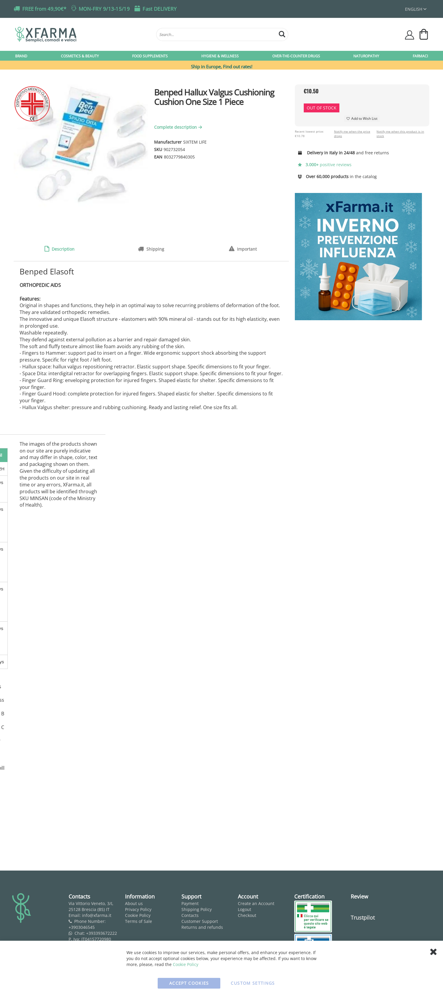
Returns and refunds (202, 927)
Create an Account (256, 903)
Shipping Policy (196, 909)
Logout (244, 909)
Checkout (247, 915)
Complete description (178, 127)
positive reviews (325, 164)
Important (246, 249)
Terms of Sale (138, 921)
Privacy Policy (138, 909)
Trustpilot (363, 917)
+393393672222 (101, 933)
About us (134, 903)
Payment (190, 903)
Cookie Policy (138, 915)
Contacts (190, 915)
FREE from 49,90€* (44, 8)
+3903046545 (82, 927)
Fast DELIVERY (160, 8)
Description (62, 249)
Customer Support (199, 921)
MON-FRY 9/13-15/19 (104, 8)
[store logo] (82, 34)
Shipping (154, 249)
